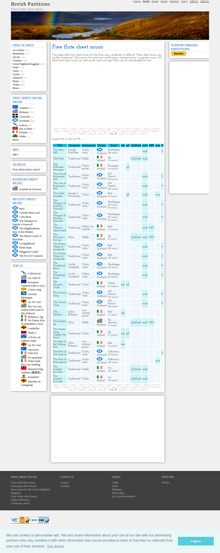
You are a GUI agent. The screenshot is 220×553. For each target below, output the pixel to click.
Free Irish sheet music (23, 482)
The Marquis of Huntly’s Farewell (24, 222)
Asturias (24, 107)
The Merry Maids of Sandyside (59, 246)
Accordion (18, 50)
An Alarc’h (34, 277)
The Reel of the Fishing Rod (59, 344)
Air (110, 368)
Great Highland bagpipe (25, 63)
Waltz (111, 283)
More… (16, 88)
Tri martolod (35, 357)
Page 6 (101, 129)
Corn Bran (25, 216)
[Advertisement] (107, 95)
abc (123, 284)
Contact (64, 482)
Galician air (34, 273)
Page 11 (147, 129)
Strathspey (114, 149)
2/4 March (111, 175)
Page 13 (57, 131)
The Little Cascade (58, 194)
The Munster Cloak (58, 284)
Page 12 (156, 129)
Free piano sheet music (24, 486)
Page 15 (77, 131)
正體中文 (194, 1)
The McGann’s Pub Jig (58, 237)
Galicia (23, 125)
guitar (85, 168)
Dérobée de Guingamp (31, 383)
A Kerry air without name (31, 339)
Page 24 (72, 133)
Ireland (23, 132)
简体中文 (204, 1)
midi (145, 151)
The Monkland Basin (59, 265)
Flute (15, 67)
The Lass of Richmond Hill (59, 176)
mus (157, 194)
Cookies (65, 486)
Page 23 (155, 131)
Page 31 (143, 133)
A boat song (34, 289)
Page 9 (128, 129)
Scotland (24, 120)
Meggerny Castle (28, 251)
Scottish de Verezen (30, 189)
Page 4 (83, 129)
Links (115, 482)
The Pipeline (57, 313)
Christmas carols (20, 503)
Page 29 (123, 133)
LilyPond (136, 158)
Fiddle (85, 158)
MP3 (15, 154)
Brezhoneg (174, 1)
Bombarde (18, 53)
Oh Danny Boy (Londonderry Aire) (33, 322)
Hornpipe (113, 165)
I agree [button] (196, 541)
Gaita (15, 70)
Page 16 (86, 131)
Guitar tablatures (20, 499)
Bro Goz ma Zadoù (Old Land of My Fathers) (32, 310)
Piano (15, 81)
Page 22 (145, 131)
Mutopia (117, 489)
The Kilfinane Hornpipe (58, 167)
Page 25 (82, 133)
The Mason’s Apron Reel (59, 228)
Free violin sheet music (24, 496)
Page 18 (105, 131)
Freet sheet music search (26, 169)
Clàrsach (17, 77)
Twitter (166, 482)
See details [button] (55, 546)
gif (127, 167)
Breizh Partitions (30, 4)
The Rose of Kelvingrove (60, 353)
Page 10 (137, 129)
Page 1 (57, 129)
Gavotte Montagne (29, 295)
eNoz (71, 237)
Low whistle (86, 311)
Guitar (16, 74)
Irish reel (33, 353)
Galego (184, 1)
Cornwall (24, 116)
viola (84, 152)
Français (137, 1)
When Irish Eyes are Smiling (30, 362)
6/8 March (111, 292)
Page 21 (135, 131)
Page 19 (115, 131)
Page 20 (125, 131)
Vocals (16, 57)
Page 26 (92, 133)
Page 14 (67, 131)
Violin (15, 84)
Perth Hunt (25, 247)
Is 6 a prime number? (124, 496)
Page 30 (133, 133)
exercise (112, 322)
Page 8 (119, 129)
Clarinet (16, 60)
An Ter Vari (34, 301)
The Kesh (58, 158)
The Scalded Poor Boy (58, 369)
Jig (109, 157)
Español (155, 1)
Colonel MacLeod (29, 212)
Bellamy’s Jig (35, 316)
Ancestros (33, 349)
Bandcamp (118, 492)
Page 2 (65, 129)
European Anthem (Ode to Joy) (33, 284)
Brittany (24, 112)
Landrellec (34, 328)
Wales (22, 136)
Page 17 (96, 131)
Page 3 (74, 129)
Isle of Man (25, 128)
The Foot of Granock (31, 255)
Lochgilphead (27, 243)
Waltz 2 (32, 332)
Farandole (33, 377)
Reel (21, 208)
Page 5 (92, 129)
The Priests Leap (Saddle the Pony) (59, 333)
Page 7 (110, 129)
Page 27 (103, 133)
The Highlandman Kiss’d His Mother (26, 230)
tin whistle (87, 228)
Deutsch (164, 1)
